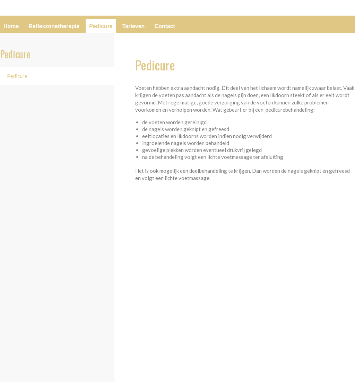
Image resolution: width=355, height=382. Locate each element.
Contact (164, 26)
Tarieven (133, 26)
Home (11, 26)
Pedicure (101, 26)
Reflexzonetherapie (53, 26)
